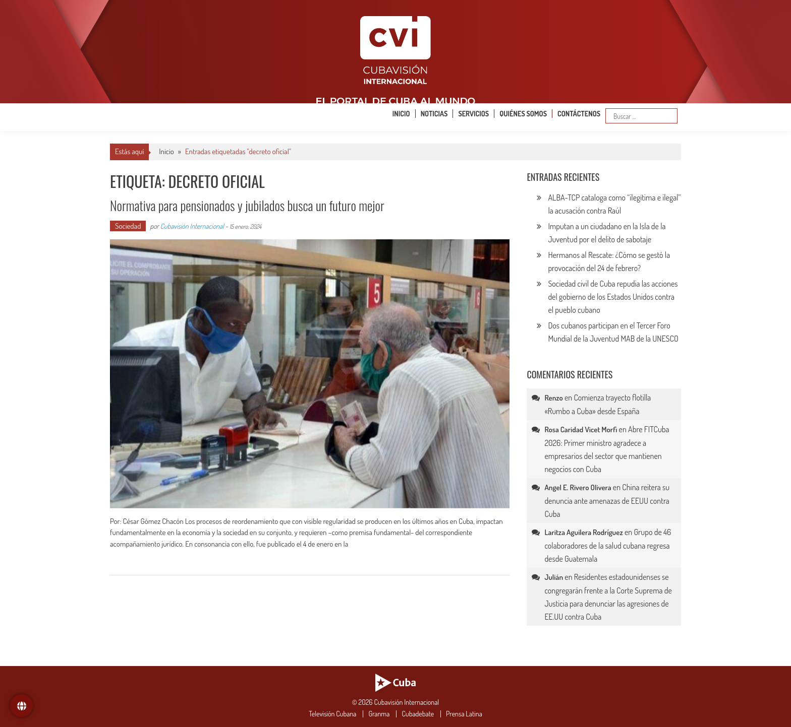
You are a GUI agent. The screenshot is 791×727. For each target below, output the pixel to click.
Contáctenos (578, 113)
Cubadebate (418, 713)
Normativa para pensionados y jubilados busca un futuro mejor (247, 205)
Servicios (473, 113)
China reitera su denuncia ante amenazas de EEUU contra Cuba (606, 500)
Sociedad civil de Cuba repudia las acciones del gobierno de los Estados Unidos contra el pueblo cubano (612, 297)
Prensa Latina (464, 713)
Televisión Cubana (332, 713)
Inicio (401, 113)
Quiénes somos (523, 113)
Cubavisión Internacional (192, 226)
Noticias (434, 113)
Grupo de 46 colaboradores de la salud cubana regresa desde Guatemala (607, 545)
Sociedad (128, 226)
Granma (378, 713)
